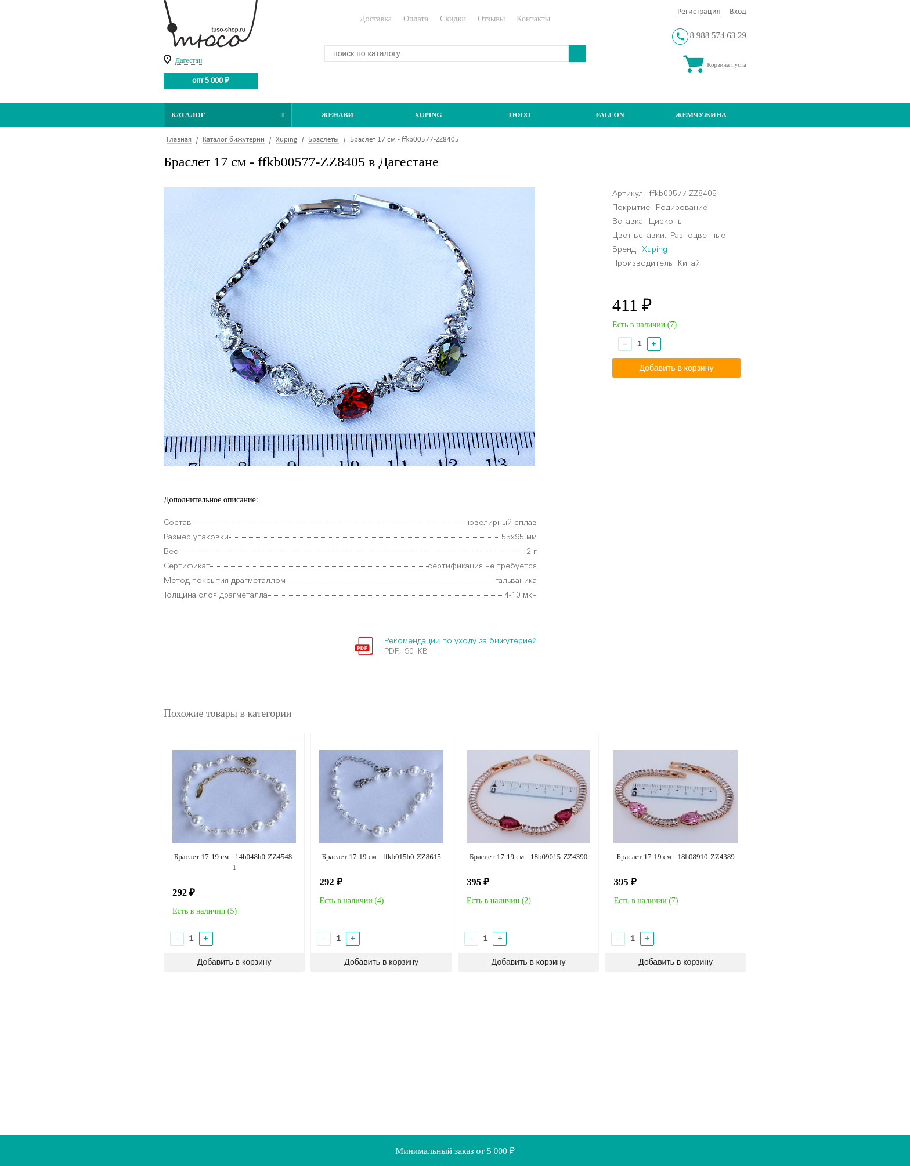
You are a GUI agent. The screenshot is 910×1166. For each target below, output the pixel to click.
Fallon (610, 115)
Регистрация (699, 12)
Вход (738, 12)
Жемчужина (701, 115)
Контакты (533, 19)
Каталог (227, 115)
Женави (337, 115)
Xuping (428, 115)
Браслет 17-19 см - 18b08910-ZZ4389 (675, 856)
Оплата (415, 19)
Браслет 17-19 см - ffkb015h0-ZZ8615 (381, 856)
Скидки (453, 19)
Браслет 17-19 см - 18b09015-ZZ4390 (528, 856)
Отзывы (491, 19)
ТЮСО (519, 115)
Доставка (376, 19)
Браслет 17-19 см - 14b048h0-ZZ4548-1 (234, 861)
